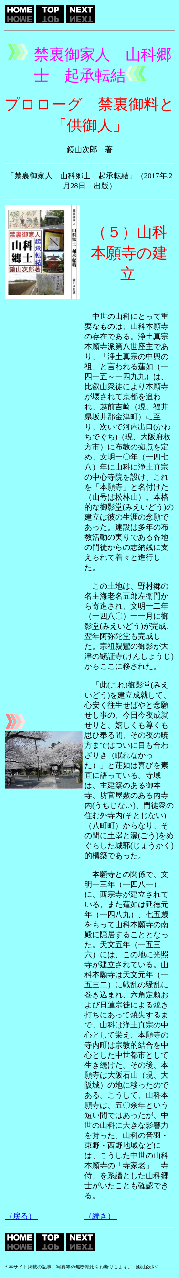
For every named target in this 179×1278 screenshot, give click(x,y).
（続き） (100, 1216)
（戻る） (21, 1216)
